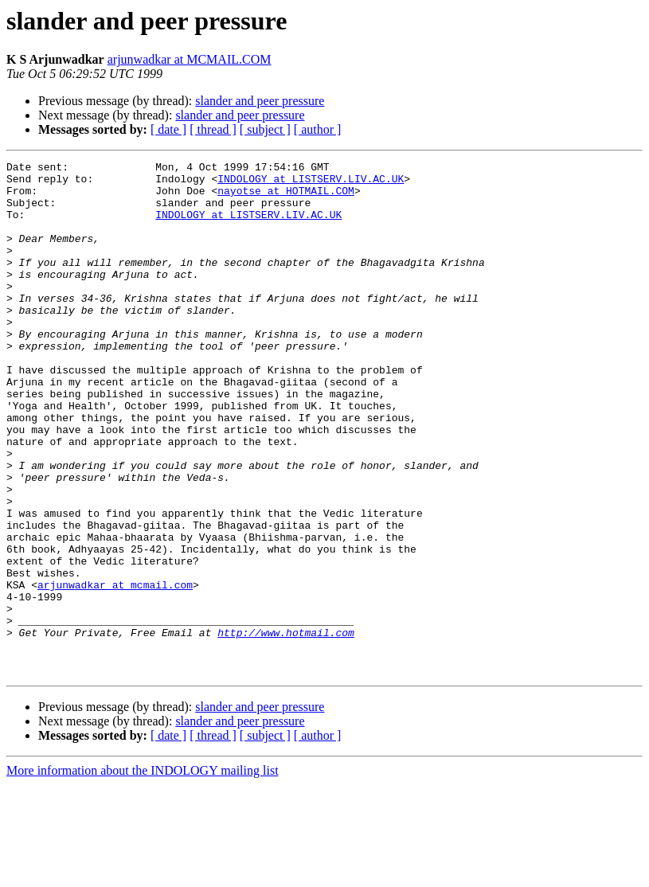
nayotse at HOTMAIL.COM (285, 197)
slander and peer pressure (259, 100)
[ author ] (318, 129)
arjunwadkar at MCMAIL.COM (190, 59)
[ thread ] (213, 129)
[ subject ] (265, 129)
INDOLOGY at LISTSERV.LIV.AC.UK (310, 183)
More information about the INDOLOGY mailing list (142, 873)
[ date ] (168, 129)
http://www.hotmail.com (285, 728)
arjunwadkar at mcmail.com (115, 670)
